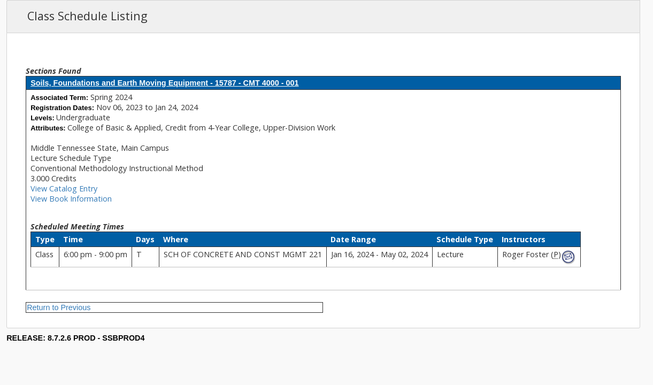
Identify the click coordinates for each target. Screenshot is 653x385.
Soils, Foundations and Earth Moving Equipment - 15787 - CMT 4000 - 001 (164, 83)
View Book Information (71, 199)
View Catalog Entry (63, 188)
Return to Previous (58, 307)
